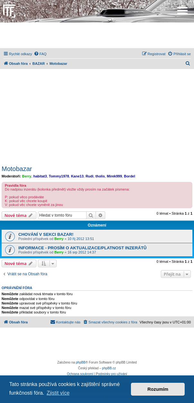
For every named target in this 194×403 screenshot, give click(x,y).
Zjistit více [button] (58, 393)
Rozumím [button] (157, 389)
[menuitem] (40, 54)
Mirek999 (114, 176)
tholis (100, 176)
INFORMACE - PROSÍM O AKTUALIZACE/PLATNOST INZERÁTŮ (82, 247)
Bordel (129, 176)
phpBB (81, 362)
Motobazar (17, 168)
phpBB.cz (109, 368)
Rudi (89, 176)
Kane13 (77, 176)
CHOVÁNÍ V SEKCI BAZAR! (45, 234)
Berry (27, 176)
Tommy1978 (59, 176)
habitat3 (40, 176)
